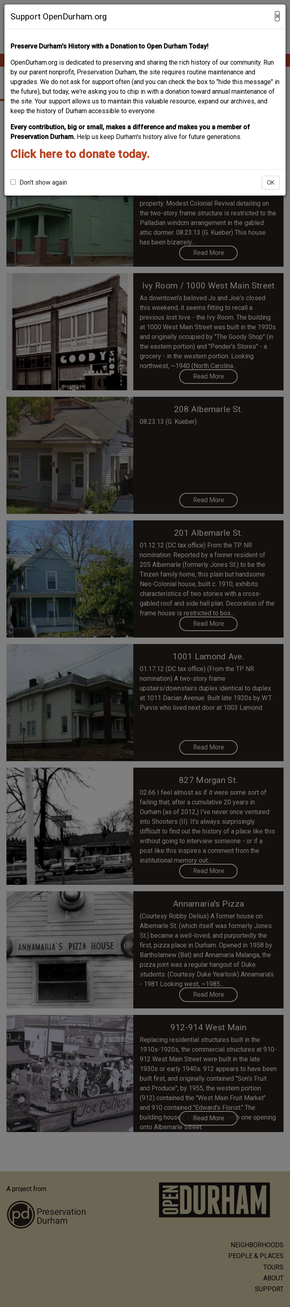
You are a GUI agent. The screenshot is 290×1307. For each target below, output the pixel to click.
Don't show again (39, 182)
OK (270, 182)
